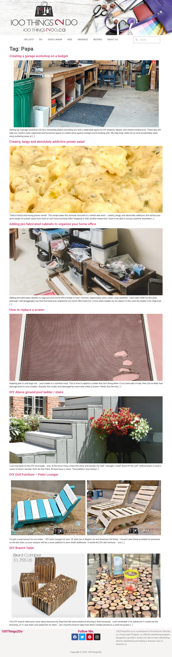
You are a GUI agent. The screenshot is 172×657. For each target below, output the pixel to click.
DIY (40, 39)
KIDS (69, 39)
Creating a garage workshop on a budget (38, 56)
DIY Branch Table (21, 548)
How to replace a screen (26, 310)
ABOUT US (112, 39)
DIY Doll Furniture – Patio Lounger (33, 474)
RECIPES (97, 39)
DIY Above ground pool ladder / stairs (36, 392)
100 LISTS (29, 39)
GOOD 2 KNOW (55, 39)
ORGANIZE (83, 39)
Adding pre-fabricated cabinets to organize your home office (52, 224)
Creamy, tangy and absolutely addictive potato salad (47, 142)
